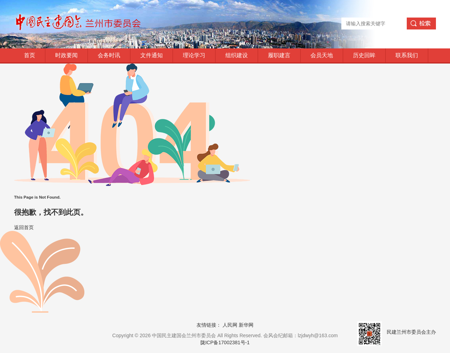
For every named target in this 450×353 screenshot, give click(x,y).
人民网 (230, 325)
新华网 (246, 325)
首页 (29, 55)
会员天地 (321, 55)
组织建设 (236, 55)
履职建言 (279, 55)
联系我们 (407, 55)
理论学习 (194, 55)
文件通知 (151, 55)
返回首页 (24, 227)
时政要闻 (66, 55)
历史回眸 (364, 55)
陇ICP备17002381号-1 (225, 342)
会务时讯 (109, 55)
